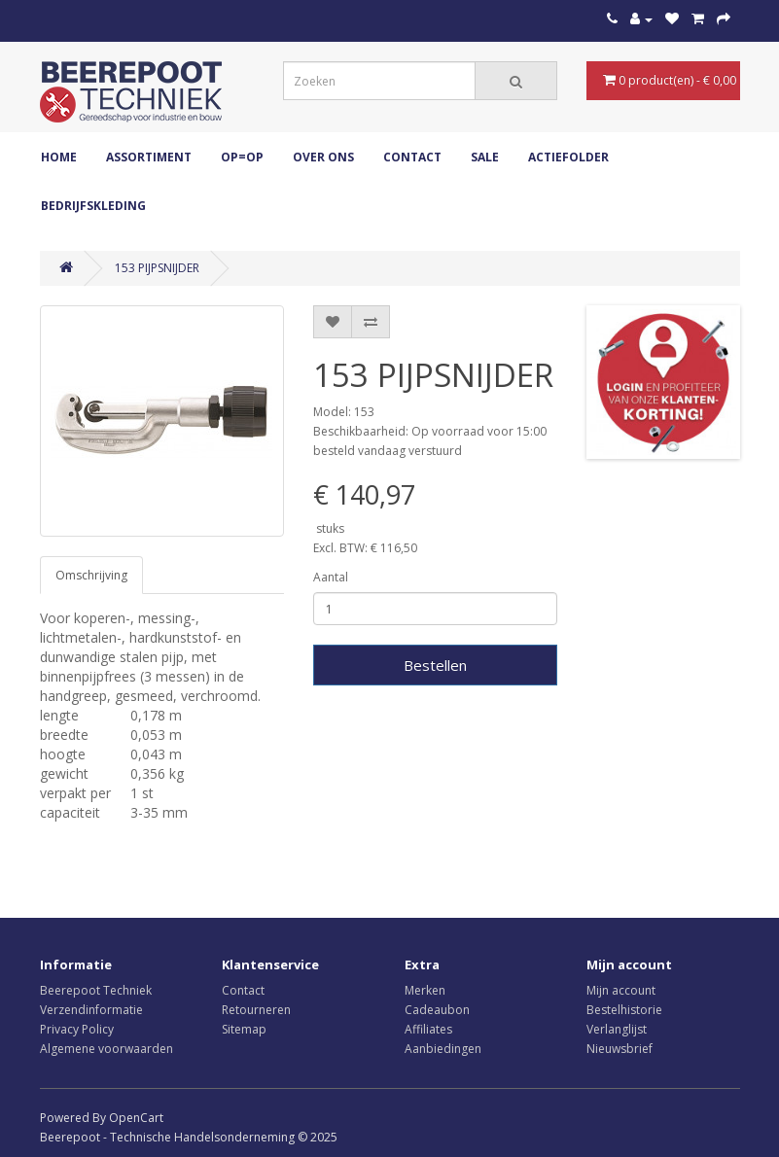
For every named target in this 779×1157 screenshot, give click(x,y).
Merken (425, 990)
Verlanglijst (616, 1029)
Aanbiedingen (443, 1048)
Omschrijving (91, 575)
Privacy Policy (77, 1029)
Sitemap (244, 1029)
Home (59, 157)
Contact (412, 157)
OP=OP (242, 157)
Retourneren (256, 1009)
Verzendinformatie (91, 1009)
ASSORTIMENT (149, 157)
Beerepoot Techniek (96, 990)
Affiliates (428, 1029)
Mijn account (620, 990)
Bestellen (435, 665)
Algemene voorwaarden (106, 1048)
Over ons (323, 157)
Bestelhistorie (624, 1009)
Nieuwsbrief (619, 1048)
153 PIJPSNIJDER (157, 268)
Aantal (330, 577)
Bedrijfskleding (93, 205)
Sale (485, 157)
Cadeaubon (437, 1009)
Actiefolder (568, 157)
